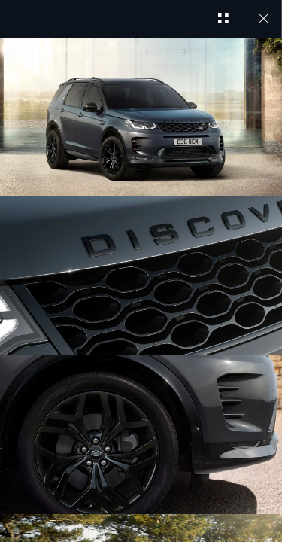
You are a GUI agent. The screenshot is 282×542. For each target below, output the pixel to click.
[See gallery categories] (223, 19)
